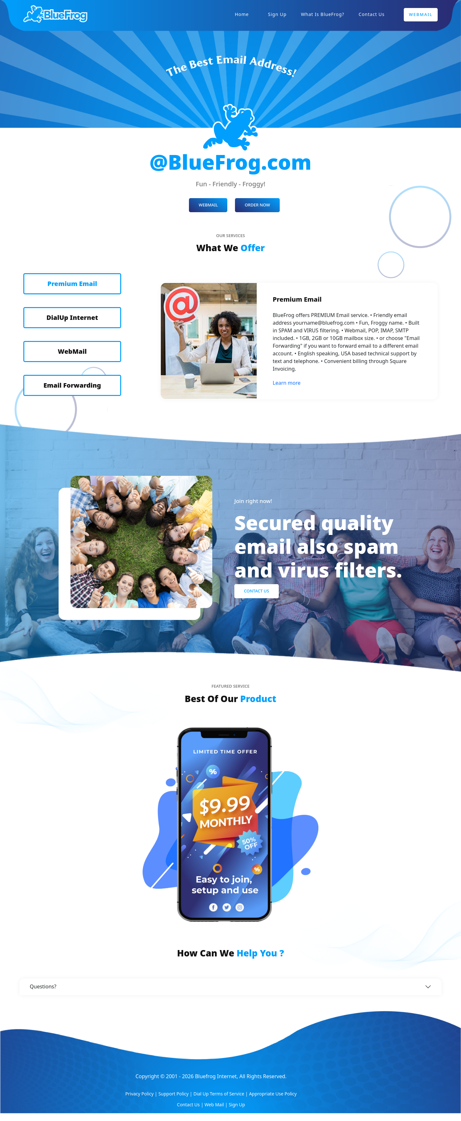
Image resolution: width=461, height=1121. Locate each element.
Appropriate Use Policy (273, 1094)
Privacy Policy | (141, 1094)
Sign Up (277, 14)
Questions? (43, 986)
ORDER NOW (257, 205)
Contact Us (372, 14)
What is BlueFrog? (322, 14)
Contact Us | (191, 1105)
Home (242, 14)
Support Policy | (175, 1094)
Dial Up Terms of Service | (221, 1094)
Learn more (287, 382)
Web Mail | (217, 1105)
